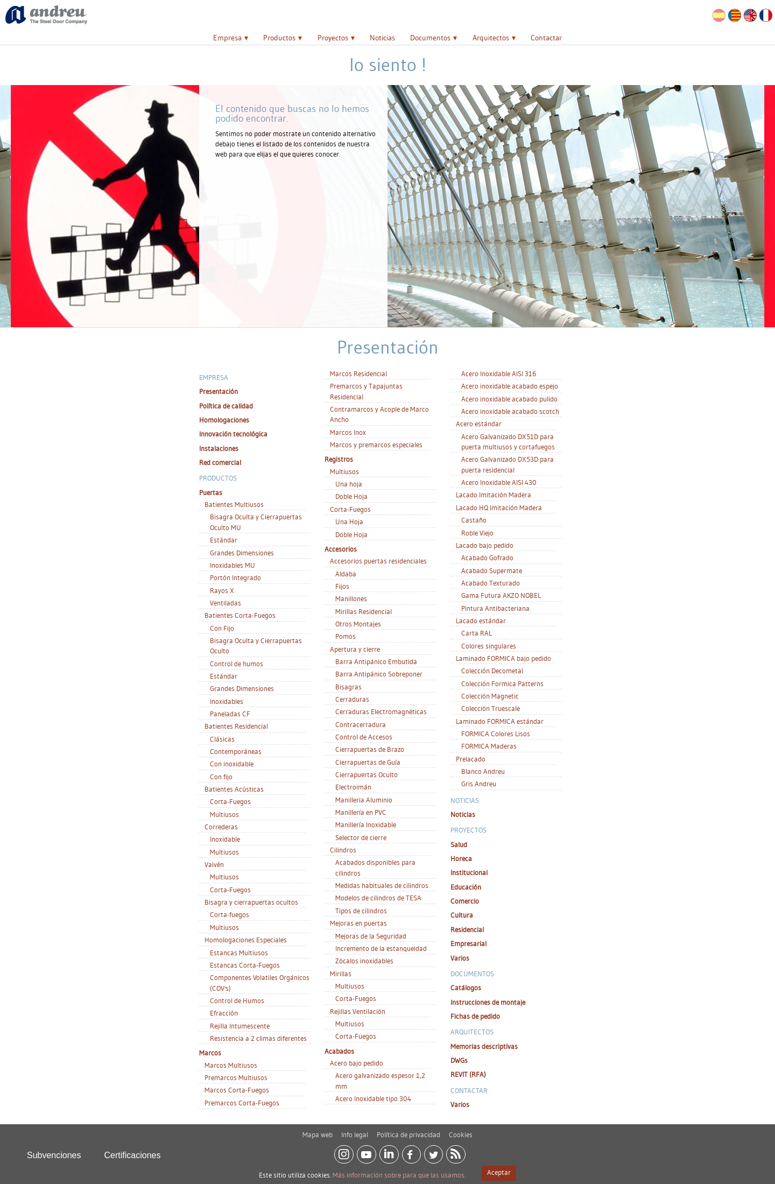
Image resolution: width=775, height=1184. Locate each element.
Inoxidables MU (232, 565)
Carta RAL (476, 633)
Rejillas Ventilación (357, 1011)
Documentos (430, 38)
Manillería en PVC (360, 812)
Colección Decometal (492, 670)
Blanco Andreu (483, 771)
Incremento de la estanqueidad (381, 948)
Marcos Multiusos (231, 1065)
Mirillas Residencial (363, 611)
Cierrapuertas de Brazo (369, 749)
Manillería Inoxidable (365, 824)
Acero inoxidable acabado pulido (509, 398)
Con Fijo (222, 628)
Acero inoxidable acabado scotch (510, 411)
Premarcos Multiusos (236, 1077)
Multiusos (224, 814)
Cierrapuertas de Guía (367, 762)
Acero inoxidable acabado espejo (509, 386)
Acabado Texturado (490, 583)
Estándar (223, 539)
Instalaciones (218, 448)
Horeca (461, 858)
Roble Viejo (477, 532)
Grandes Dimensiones (242, 552)
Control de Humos (237, 1000)
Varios (459, 958)
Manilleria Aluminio (363, 799)
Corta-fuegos (229, 914)
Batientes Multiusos (234, 504)
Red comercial (220, 462)
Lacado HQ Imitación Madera (499, 507)
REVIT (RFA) (468, 1074)
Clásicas (222, 739)
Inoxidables (226, 701)
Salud (458, 844)
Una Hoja (349, 521)
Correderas (221, 826)
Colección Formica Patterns (502, 683)
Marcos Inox (348, 432)
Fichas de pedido (475, 1016)
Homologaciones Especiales (246, 939)
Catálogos (465, 987)
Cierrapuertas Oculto (366, 774)
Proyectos (333, 38)
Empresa (227, 38)
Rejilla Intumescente (240, 1025)
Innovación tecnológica (233, 433)
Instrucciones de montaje (487, 1002)
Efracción (224, 1013)
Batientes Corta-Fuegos (240, 615)
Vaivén (214, 864)
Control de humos (236, 663)
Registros (339, 459)
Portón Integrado (235, 577)
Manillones (351, 598)
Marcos (210, 1052)
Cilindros (343, 849)
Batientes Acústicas (234, 789)
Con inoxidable (231, 763)
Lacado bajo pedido (484, 545)
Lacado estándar (481, 620)
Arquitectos (491, 38)
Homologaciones (224, 419)
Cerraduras (352, 699)
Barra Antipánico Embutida (376, 661)
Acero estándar (479, 423)
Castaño (474, 520)
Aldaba (345, 573)
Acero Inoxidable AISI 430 (499, 482)
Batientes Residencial (236, 726)
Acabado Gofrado (487, 557)
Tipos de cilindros (361, 910)
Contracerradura (360, 724)
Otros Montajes (358, 623)
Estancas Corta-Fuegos (245, 965)
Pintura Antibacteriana (495, 608)
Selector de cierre (360, 837)
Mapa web (317, 1130)
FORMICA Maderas (489, 746)
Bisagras (348, 686)
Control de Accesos (363, 736)
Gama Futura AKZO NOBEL (501, 595)
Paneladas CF (230, 713)
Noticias (382, 38)
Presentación (218, 391)
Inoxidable (225, 839)
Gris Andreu (478, 783)
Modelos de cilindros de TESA (378, 897)
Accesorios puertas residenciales (378, 560)
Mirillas (340, 973)
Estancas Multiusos (239, 952)
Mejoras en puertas (358, 923)
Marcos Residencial (358, 373)
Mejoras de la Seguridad (370, 936)
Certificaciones (132, 1151)
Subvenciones (54, 1151)
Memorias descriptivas (484, 1046)
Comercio (464, 901)
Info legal (354, 1130)
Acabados (339, 1051)
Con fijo (221, 776)
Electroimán (353, 787)
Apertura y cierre (355, 649)
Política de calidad (226, 405)
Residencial (467, 929)
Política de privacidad (408, 1130)
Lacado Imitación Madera (493, 494)
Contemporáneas (236, 751)
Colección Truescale (490, 708)
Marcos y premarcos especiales (376, 444)
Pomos (345, 636)
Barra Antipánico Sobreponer (378, 673)
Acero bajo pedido (356, 1063)
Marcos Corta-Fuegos (237, 1090)
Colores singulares (488, 646)
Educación (465, 887)
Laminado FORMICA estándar (500, 721)
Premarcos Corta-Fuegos (242, 1102)
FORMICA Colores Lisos (495, 733)
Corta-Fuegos (230, 801)
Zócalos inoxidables (364, 960)
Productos (279, 38)
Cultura (461, 915)
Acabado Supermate (491, 570)
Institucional (469, 872)
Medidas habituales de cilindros (381, 885)
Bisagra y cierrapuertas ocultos (251, 902)
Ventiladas (225, 602)
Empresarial (468, 943)
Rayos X (222, 590)
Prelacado (470, 759)
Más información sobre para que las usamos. (399, 1175)
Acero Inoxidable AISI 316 (498, 373)
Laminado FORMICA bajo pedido (503, 658)
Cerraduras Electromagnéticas (381, 711)
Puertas (210, 492)
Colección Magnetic (490, 696)
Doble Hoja (351, 496)
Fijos (342, 586)
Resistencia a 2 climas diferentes (258, 1038)
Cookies (461, 1130)
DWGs (459, 1060)
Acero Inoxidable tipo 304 (373, 1098)
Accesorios (341, 549)
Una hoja (348, 484)
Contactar (546, 38)
